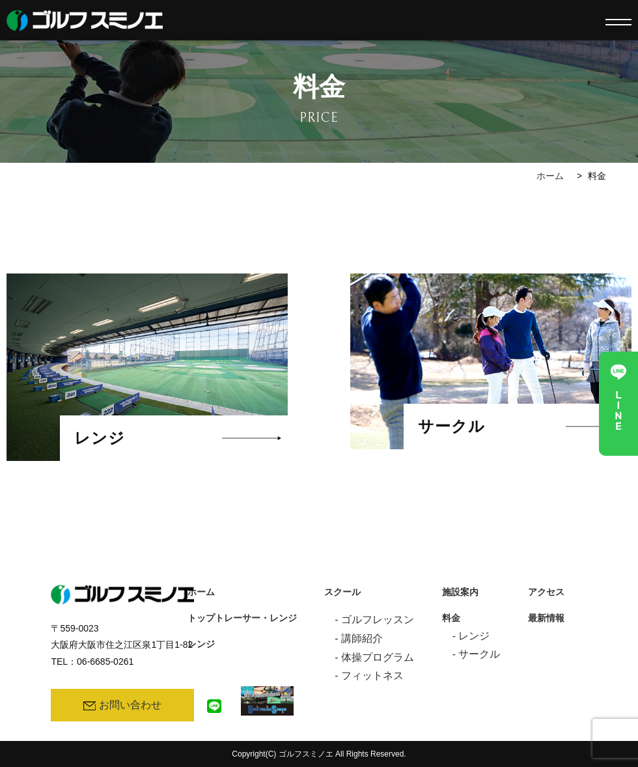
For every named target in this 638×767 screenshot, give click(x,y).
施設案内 (460, 592)
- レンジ (471, 635)
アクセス (546, 592)
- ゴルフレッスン (374, 619)
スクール (342, 592)
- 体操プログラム (374, 657)
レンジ (201, 644)
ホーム (550, 176)
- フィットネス (369, 675)
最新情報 (546, 618)
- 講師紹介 (359, 638)
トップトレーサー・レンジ (242, 618)
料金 (451, 618)
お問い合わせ (122, 704)
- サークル (476, 654)
